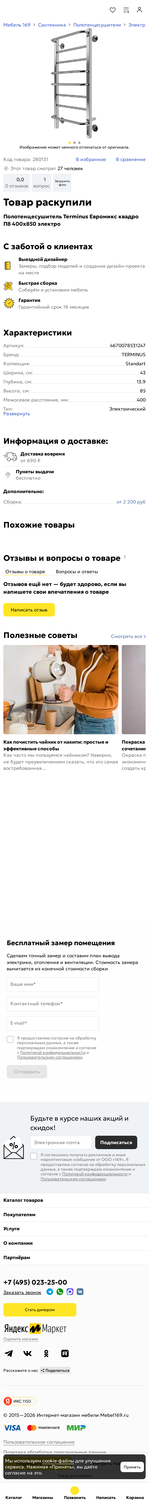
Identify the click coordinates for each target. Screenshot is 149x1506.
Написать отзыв (29, 610)
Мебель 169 (17, 25)
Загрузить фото (62, 182)
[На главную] (30, 10)
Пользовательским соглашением (49, 1031)
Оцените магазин (20, 1328)
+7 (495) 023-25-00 (35, 1272)
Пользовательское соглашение (39, 1432)
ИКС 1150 (22, 1390)
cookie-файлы (58, 1461)
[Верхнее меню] (9, 10)
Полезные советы (40, 635)
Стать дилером (40, 1299)
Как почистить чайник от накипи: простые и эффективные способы (55, 745)
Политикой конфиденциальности (52, 1026)
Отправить (27, 1046)
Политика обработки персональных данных (54, 1442)
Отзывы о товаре (25, 572)
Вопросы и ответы (77, 572)
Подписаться (116, 1132)
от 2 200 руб (131, 502)
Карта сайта (17, 1452)
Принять (132, 1466)
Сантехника (52, 25)
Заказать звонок (22, 1282)
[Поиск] (94, 10)
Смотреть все (126, 636)
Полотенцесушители (97, 25)
